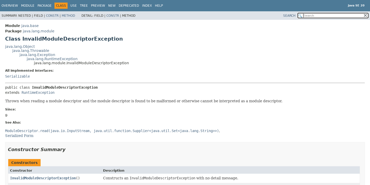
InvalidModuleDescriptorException (43, 178)
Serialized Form (19, 136)
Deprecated (129, 5)
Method (68, 15)
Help (159, 5)
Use (73, 5)
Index (147, 5)
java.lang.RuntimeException (52, 59)
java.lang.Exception (37, 55)
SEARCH (289, 15)
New (112, 5)
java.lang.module (38, 31)
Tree (84, 5)
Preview (98, 5)
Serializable (17, 76)
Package (45, 5)
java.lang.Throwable (30, 51)
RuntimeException (38, 92)
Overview (10, 5)
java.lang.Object (20, 46)
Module (27, 5)
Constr (52, 15)
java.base (30, 26)
